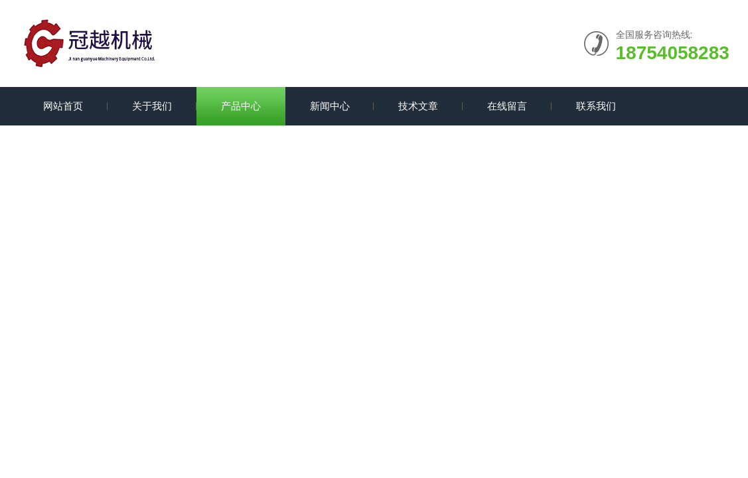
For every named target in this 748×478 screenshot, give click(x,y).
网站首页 (63, 106)
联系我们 (596, 106)
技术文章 (418, 106)
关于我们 (152, 106)
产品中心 (241, 106)
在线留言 (507, 106)
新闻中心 (330, 106)
